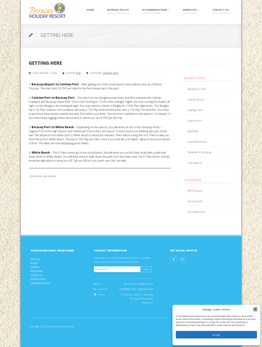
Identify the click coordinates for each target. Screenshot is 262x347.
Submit (146, 269)
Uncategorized (196, 212)
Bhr (78, 73)
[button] (255, 309)
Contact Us (36, 274)
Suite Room (194, 120)
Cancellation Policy (40, 282)
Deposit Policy (38, 278)
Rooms (34, 262)
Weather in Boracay (199, 152)
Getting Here (195, 110)
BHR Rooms (195, 191)
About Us (35, 258)
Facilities (34, 266)
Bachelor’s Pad (196, 89)
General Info (110, 73)
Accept (216, 334)
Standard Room (197, 142)
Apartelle (192, 131)
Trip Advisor (194, 163)
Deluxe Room (195, 99)
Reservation (36, 270)
